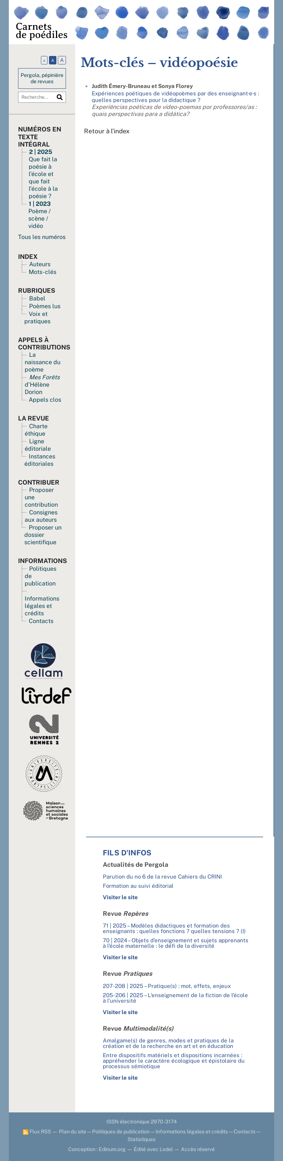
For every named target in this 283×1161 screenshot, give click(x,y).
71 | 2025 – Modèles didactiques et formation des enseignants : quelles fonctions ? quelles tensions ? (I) (174, 928)
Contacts (41, 621)
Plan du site (72, 1131)
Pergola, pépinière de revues (42, 78)
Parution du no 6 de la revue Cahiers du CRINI (162, 876)
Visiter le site (120, 897)
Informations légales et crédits (42, 606)
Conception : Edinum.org (97, 1149)
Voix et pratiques (37, 317)
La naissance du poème (42, 362)
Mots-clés (42, 271)
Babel (37, 298)
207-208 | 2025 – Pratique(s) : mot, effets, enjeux (167, 986)
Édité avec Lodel (153, 1149)
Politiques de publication (121, 1131)
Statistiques (141, 1139)
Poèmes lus (44, 306)
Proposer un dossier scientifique (43, 535)
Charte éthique (36, 430)
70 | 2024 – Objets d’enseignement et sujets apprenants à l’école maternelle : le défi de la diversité (175, 943)
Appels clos (45, 399)
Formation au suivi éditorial (138, 886)
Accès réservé (198, 1149)
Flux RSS (37, 1131)
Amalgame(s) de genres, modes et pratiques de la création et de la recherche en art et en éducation (168, 1043)
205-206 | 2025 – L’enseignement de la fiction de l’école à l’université (175, 998)
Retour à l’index (107, 131)
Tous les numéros (42, 236)
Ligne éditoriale (38, 445)
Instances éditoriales (39, 460)
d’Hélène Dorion (42, 384)
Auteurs (39, 264)
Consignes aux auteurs (41, 516)
